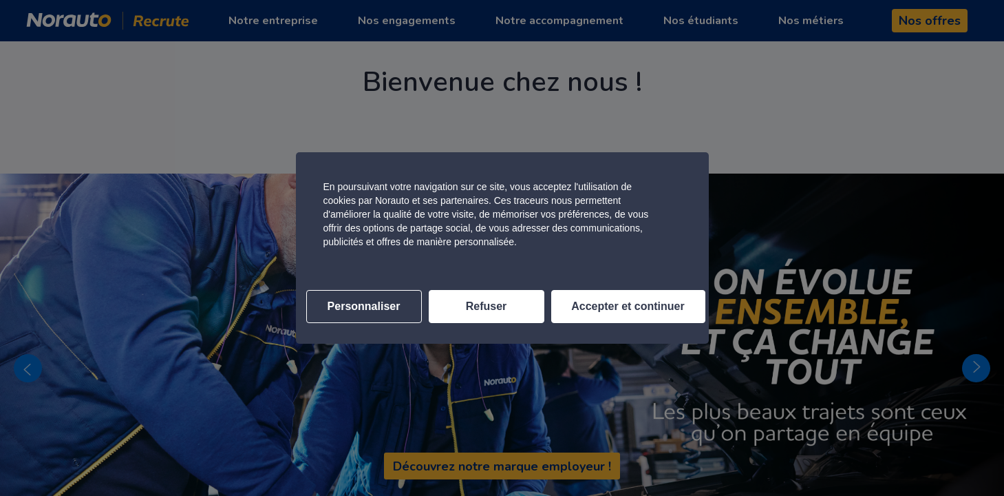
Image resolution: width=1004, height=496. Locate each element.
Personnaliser (364, 306)
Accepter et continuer (627, 306)
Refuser (486, 306)
